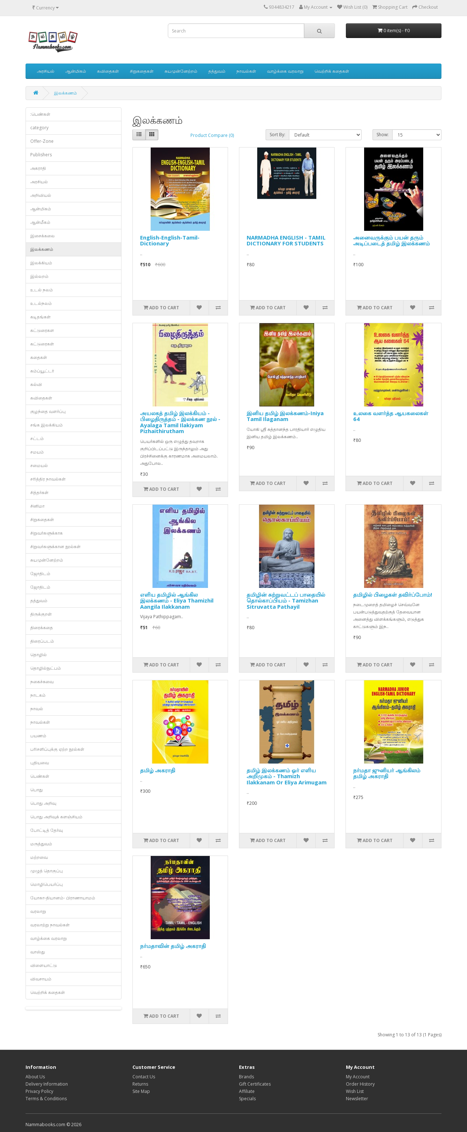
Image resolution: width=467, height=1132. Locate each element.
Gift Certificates (255, 1084)
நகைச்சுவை (42, 681)
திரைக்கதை (41, 627)
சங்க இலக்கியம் (46, 425)
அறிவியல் (40, 195)
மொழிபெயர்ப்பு (46, 884)
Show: (383, 134)
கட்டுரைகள (42, 330)
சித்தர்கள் (39, 492)
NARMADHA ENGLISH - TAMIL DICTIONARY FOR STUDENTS (286, 240)
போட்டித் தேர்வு (46, 830)
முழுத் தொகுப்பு (46, 871)
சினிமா (37, 506)
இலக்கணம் (65, 93)
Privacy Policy (39, 1091)
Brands (246, 1077)
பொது (36, 790)
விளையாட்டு (43, 965)
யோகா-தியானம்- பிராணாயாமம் (62, 898)
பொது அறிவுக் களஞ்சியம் (56, 817)
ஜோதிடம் (40, 587)
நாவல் (36, 708)
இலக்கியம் (41, 263)
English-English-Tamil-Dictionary (170, 240)
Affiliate (247, 1091)
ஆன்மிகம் (75, 71)
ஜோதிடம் (40, 573)
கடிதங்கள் (40, 317)
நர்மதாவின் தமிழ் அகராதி (173, 945)
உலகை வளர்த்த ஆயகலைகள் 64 (390, 416)
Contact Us (143, 1077)
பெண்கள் (39, 776)
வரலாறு (38, 911)
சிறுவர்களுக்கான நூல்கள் (55, 546)
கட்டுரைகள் (42, 344)
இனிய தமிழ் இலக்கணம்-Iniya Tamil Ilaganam (285, 416)
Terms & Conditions (46, 1098)
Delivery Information (47, 1084)
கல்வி (36, 384)
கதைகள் (38, 357)
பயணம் (38, 736)
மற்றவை (39, 857)
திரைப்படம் (42, 641)
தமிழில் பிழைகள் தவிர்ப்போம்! (392, 594)
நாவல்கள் (246, 71)
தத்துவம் (216, 71)
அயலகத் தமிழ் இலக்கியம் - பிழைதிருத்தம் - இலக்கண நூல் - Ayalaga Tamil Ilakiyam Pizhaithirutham (180, 422)
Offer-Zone (42, 141)
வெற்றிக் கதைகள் (331, 71)
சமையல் (39, 465)
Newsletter (357, 1098)
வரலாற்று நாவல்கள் (50, 925)
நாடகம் (38, 695)
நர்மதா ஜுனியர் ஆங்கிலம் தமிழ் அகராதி (386, 773)
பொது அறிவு (43, 803)
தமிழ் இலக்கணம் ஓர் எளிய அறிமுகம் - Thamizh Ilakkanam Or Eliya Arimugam (287, 776)
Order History (360, 1084)
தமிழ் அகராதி (157, 770)
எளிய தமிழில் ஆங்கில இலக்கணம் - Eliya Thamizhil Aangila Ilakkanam (176, 600)
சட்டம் (37, 438)
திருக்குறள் (41, 614)
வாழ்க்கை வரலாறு (285, 71)
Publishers (41, 155)
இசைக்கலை (42, 236)
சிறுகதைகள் (142, 71)
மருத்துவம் (41, 844)
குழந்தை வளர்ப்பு (48, 411)
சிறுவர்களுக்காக (46, 533)
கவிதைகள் (108, 71)
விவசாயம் (40, 979)
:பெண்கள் (40, 114)
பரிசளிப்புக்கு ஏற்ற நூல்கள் (57, 749)
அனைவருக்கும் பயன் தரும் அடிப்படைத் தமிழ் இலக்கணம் (391, 240)
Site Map (141, 1091)
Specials (247, 1098)
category (39, 128)
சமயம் (37, 452)
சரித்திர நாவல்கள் (48, 479)
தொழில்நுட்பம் (45, 668)
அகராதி (38, 168)
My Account (358, 1077)
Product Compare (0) (212, 135)
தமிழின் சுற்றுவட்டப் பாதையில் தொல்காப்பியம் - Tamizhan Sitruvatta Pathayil (286, 600)
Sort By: (277, 134)
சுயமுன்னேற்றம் (181, 71)
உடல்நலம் (41, 303)
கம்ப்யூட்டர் (42, 371)
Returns (140, 1084)
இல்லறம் (39, 276)
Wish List (355, 1091)
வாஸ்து (37, 952)
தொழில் (38, 654)
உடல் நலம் (41, 290)
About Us (35, 1077)
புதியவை (39, 763)
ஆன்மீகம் (40, 222)
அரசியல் (45, 71)
